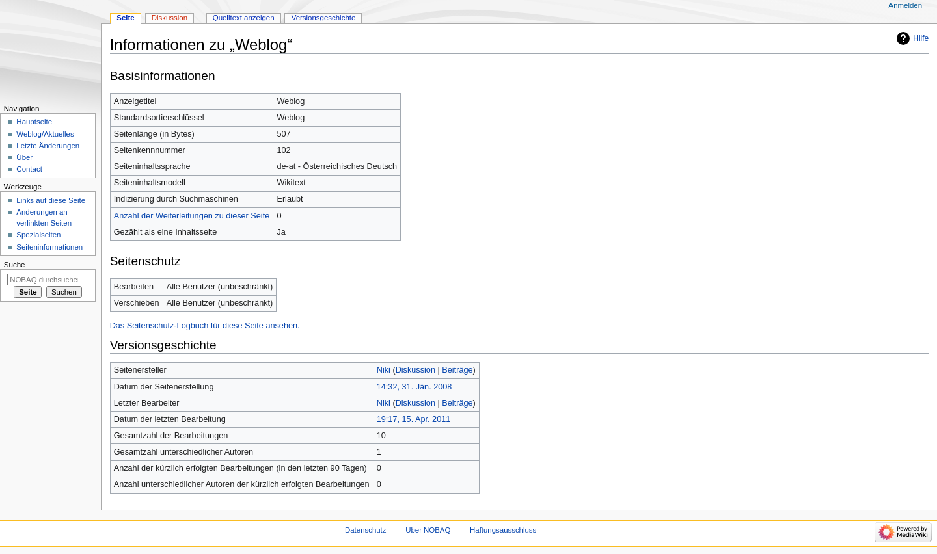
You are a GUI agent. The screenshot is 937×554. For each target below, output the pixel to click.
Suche (14, 265)
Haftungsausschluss (503, 530)
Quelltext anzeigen (244, 17)
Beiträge (457, 370)
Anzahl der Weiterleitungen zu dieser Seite (192, 215)
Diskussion (415, 370)
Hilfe (921, 38)
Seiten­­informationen (49, 247)
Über (24, 157)
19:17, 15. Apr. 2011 (414, 419)
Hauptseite (34, 121)
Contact (29, 169)
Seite (125, 17)
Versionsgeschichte (324, 17)
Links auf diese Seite (50, 200)
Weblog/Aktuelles (45, 134)
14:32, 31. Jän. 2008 (414, 386)
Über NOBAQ (427, 530)
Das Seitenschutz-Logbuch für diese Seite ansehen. (205, 325)
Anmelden (906, 5)
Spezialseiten (38, 235)
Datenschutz (366, 530)
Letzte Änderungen (47, 146)
